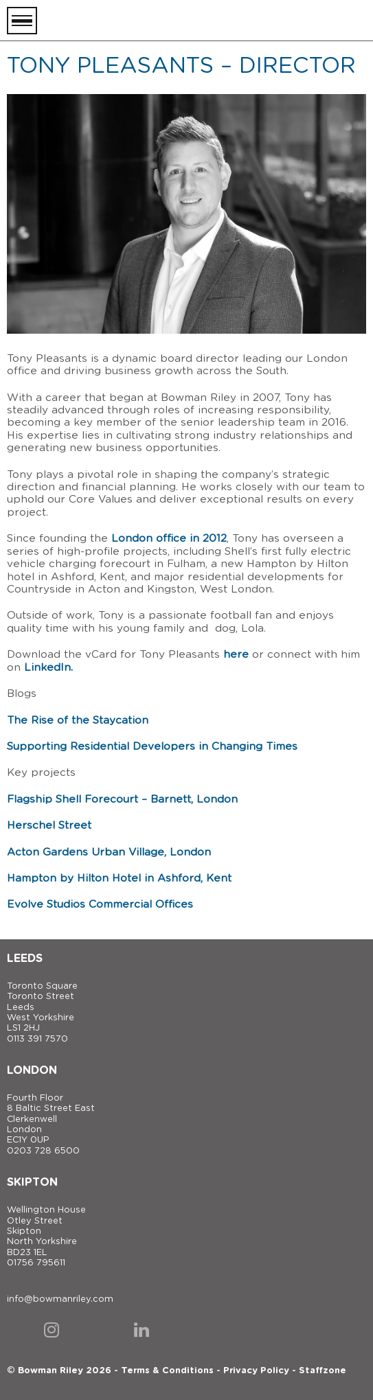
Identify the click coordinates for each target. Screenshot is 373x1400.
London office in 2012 (169, 538)
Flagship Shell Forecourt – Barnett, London (122, 799)
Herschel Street (49, 826)
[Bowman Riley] (297, 20)
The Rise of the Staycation (77, 720)
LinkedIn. (48, 668)
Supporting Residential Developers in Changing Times (152, 747)
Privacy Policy (256, 1370)
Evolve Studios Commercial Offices (100, 904)
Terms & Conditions (167, 1370)
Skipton (32, 1182)
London (32, 1070)
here (236, 655)
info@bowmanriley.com (60, 1299)
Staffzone (322, 1370)
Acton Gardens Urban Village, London (109, 852)
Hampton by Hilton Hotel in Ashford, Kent (119, 878)
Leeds (25, 958)
